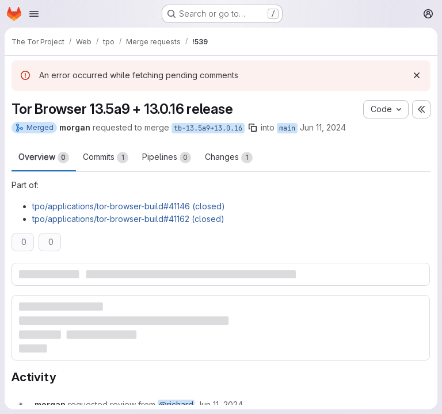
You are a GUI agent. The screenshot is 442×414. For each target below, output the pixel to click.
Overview (43, 157)
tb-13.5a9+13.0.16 (208, 128)
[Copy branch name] (253, 128)
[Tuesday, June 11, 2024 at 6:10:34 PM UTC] (220, 404)
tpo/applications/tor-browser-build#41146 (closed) (128, 206)
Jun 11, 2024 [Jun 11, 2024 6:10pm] (323, 127)
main (287, 128)
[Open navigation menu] (34, 14)
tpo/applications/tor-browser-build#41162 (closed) (128, 219)
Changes (229, 157)
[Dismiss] (417, 75)
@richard (176, 404)
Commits (105, 157)
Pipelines (166, 157)
